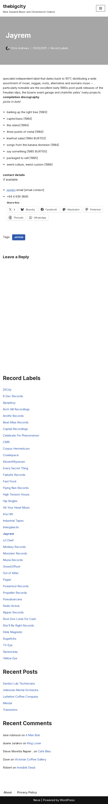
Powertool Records (16, 586)
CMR (6, 442)
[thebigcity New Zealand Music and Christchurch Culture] (29, 8)
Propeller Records (15, 593)
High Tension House (16, 494)
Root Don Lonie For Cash (19, 619)
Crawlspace (11, 455)
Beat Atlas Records (15, 422)
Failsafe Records (14, 475)
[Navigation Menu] (100, 8)
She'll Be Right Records (18, 625)
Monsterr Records (15, 553)
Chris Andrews (20, 48)
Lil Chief (8, 540)
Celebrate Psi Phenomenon (21, 435)
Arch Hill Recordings (16, 409)
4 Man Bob (33, 735)
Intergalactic (11, 527)
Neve (36, 800)
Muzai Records (13, 560)
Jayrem (18, 237)
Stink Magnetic (13, 632)
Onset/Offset (11, 566)
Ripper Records (13, 612)
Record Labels (59, 48)
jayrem (11, 190)
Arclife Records (13, 416)
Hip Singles (10, 501)
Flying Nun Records (16, 488)
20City (7, 389)
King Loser (34, 743)
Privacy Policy (27, 792)
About (8, 792)
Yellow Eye (10, 658)
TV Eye (8, 645)
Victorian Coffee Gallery (30, 759)
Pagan (7, 579)
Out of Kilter (11, 573)
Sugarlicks (9, 638)
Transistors (10, 709)
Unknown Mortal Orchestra (20, 690)
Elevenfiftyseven (14, 461)
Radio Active (11, 606)
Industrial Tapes (13, 520)
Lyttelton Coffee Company (20, 696)
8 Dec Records (13, 396)
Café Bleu (44, 751)
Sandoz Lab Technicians (19, 683)
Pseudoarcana (12, 599)
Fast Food (9, 481)
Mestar (7, 703)
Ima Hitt (8, 514)
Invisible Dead (26, 767)
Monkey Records (14, 547)
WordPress (67, 800)
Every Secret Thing (15, 468)
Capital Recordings (15, 429)
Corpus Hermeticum (16, 448)
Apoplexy (9, 403)
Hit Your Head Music (16, 507)
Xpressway (10, 651)
